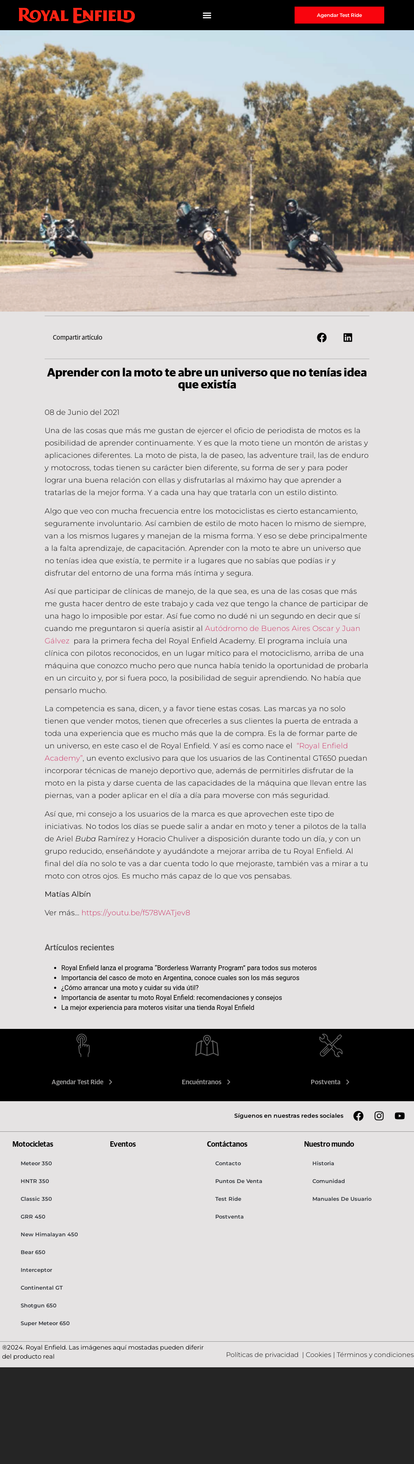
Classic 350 (36, 1198)
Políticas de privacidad (263, 1355)
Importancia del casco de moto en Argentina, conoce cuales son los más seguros (180, 978)
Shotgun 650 (39, 1305)
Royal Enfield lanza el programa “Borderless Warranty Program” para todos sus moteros (189, 968)
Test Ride (228, 1198)
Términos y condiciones (375, 1355)
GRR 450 (33, 1216)
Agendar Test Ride (83, 1082)
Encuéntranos (207, 1082)
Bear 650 (33, 1252)
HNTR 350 (35, 1181)
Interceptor (36, 1269)
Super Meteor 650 (45, 1323)
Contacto (228, 1163)
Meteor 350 (36, 1163)
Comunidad (328, 1181)
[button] (207, 15)
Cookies (318, 1355)
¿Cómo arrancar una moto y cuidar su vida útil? (130, 988)
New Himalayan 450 (49, 1234)
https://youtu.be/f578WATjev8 (135, 912)
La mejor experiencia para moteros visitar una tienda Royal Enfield (157, 1008)
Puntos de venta (238, 1181)
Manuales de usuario (341, 1198)
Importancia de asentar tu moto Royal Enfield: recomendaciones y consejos (171, 998)
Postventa (331, 1082)
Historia (323, 1163)
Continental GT (42, 1287)
